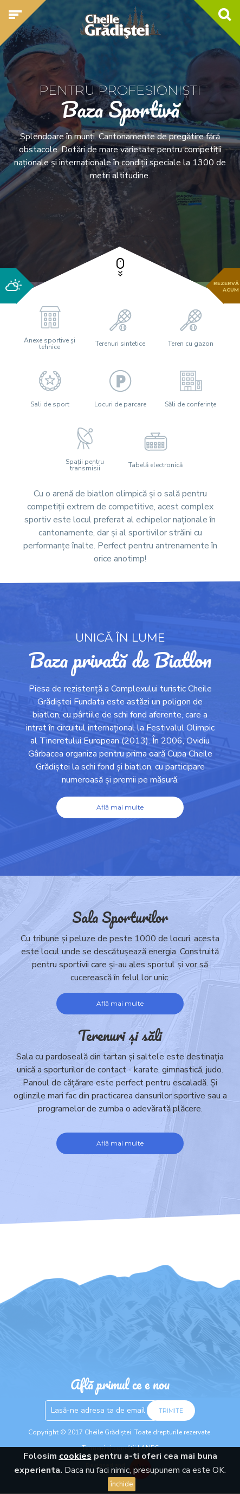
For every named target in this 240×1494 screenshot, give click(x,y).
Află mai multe (120, 807)
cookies (75, 1456)
